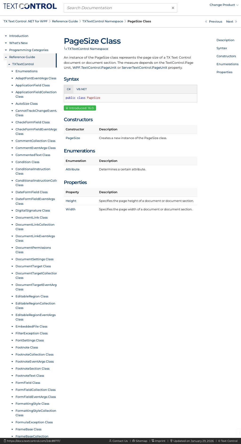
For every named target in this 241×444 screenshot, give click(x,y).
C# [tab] (69, 89)
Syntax (222, 48)
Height (71, 201)
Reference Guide (65, 21)
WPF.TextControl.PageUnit (94, 67)
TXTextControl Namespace (102, 21)
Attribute (73, 169)
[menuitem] (197, 5)
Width (71, 209)
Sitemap (141, 441)
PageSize (73, 138)
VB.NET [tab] (81, 89)
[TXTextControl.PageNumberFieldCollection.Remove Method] (213, 21)
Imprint (160, 441)
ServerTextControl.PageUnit (144, 67)
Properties (224, 72)
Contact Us (120, 441)
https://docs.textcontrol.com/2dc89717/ (33, 441)
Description (225, 40)
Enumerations (227, 64)
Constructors (226, 56)
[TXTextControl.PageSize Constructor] (231, 21)
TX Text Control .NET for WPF (26, 21)
